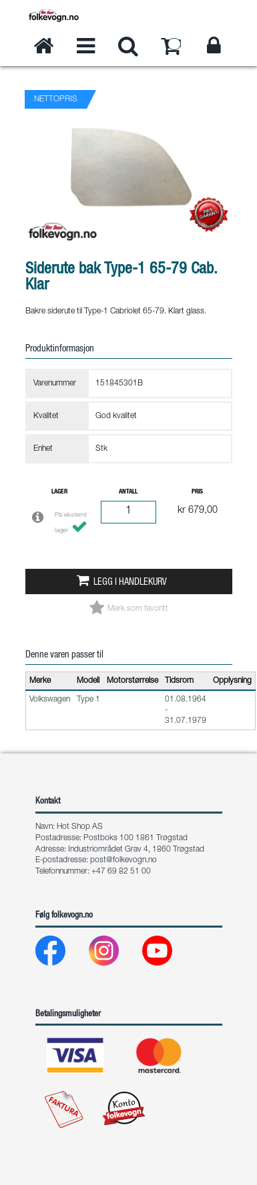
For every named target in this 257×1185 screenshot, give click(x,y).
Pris (197, 492)
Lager (59, 492)
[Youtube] (168, 954)
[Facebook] (61, 954)
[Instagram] (114, 954)
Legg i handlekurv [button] (130, 582)
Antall (128, 492)
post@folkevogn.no (123, 860)
